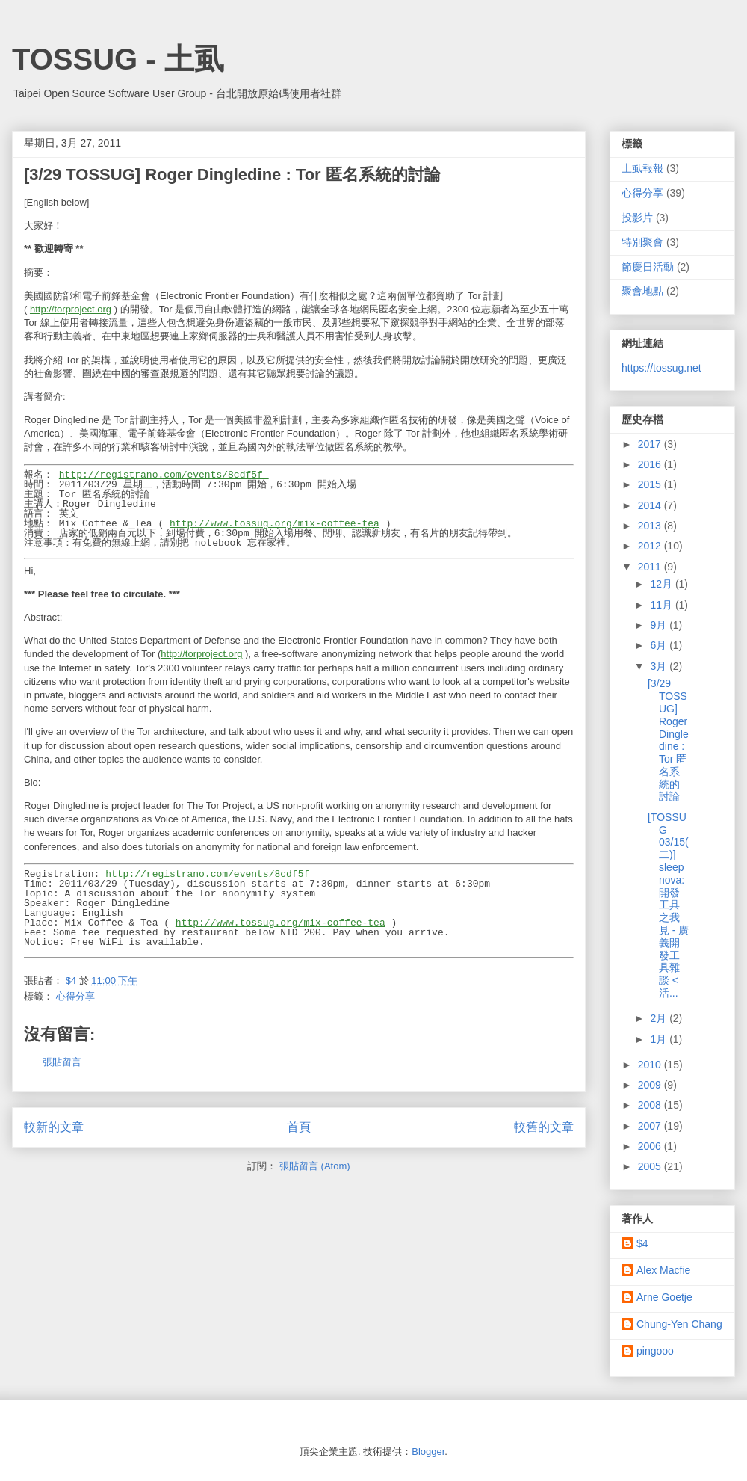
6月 (659, 645)
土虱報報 (642, 168)
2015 (651, 484)
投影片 (637, 218)
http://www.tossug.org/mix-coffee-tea (274, 523)
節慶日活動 (648, 267)
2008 (651, 1105)
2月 (659, 1018)
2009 (651, 1085)
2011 (651, 567)
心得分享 (75, 996)
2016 (651, 464)
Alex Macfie (663, 1270)
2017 (651, 444)
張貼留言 (62, 1062)
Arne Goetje (664, 1297)
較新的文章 (54, 1127)
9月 (659, 625)
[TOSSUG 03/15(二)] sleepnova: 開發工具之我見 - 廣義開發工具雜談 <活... (668, 905)
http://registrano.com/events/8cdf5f (164, 474)
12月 (662, 584)
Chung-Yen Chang (679, 1324)
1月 (659, 1039)
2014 (651, 505)
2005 (651, 1166)
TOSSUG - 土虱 (118, 59)
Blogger (428, 1451)
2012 (651, 546)
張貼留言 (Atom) (314, 1165)
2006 (651, 1146)
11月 (662, 605)
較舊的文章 (544, 1127)
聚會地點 (642, 291)
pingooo (655, 1351)
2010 (651, 1065)
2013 (651, 526)
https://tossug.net (661, 368)
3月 (659, 666)
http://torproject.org (70, 309)
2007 (651, 1126)
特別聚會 (642, 242)
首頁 (299, 1127)
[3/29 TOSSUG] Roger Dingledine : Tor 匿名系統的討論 (668, 739)
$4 (642, 1243)
